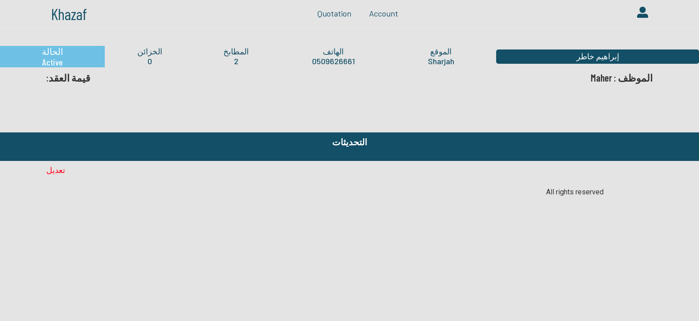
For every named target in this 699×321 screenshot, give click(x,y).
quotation (334, 13)
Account (383, 13)
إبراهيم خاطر (597, 56)
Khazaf (69, 13)
